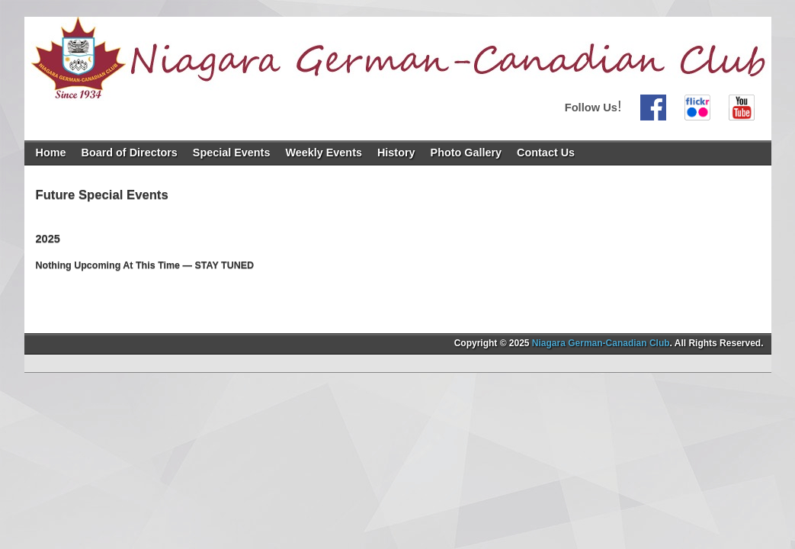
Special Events (232, 152)
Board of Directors (129, 152)
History (396, 152)
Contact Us (546, 152)
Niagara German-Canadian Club (601, 343)
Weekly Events (323, 152)
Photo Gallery (466, 152)
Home (51, 152)
